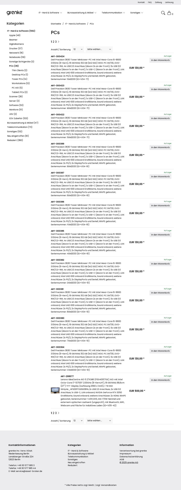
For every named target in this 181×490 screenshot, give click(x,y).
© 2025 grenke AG (129, 462)
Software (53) (16, 105)
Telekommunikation (78, 456)
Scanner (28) (16, 96)
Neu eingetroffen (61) (18, 135)
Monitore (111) (16, 109)
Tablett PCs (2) (20, 92)
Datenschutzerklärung (131, 456)
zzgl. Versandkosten (106, 485)
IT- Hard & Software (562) (21, 30)
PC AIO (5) (17, 87)
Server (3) (14, 100)
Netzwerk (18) (16, 52)
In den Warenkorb (160, 60)
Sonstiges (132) (14, 131)
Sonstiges (73, 459)
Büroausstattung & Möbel (81, 453)
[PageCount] (78, 49)
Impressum (125, 453)
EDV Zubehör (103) (18, 118)
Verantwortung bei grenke (133, 450)
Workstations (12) (21, 83)
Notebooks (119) (17, 57)
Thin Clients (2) (19, 70)
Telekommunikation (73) (19, 127)
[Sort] (99, 49)
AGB (122, 459)
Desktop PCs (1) (20, 74)
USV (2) (13, 114)
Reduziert (72, 465)
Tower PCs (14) (19, 79)
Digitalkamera (16, 44)
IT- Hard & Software (78, 450)
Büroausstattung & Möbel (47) (22, 122)
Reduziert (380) (15, 140)
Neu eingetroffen (76, 462)
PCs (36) (14, 65)
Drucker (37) (16, 48)
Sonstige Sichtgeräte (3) (21, 61)
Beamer (13, 39)
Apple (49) (14, 35)
